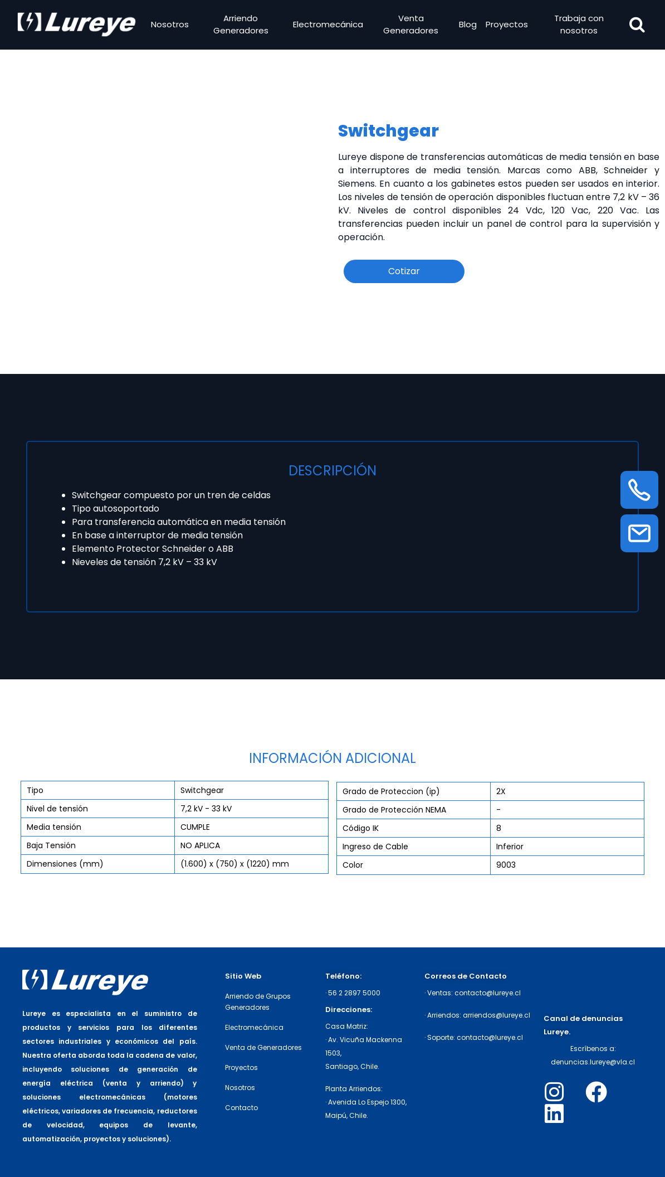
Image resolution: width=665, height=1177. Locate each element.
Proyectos (506, 25)
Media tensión (54, 827)
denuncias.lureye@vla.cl (593, 1062)
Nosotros (171, 25)
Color (353, 864)
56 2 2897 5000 (354, 993)
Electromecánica (328, 25)
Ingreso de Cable (375, 846)
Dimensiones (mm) (65, 863)
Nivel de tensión (57, 808)
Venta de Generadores (263, 1047)
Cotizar (404, 271)
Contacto (241, 1107)
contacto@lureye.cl (487, 993)
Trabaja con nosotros (577, 25)
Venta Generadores (410, 25)
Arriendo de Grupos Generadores (258, 1001)
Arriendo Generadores (241, 25)
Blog (467, 25)
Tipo (35, 790)
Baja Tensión (51, 845)
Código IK (361, 828)
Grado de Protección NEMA (394, 809)
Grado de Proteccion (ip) (391, 791)
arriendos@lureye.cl (496, 1015)
